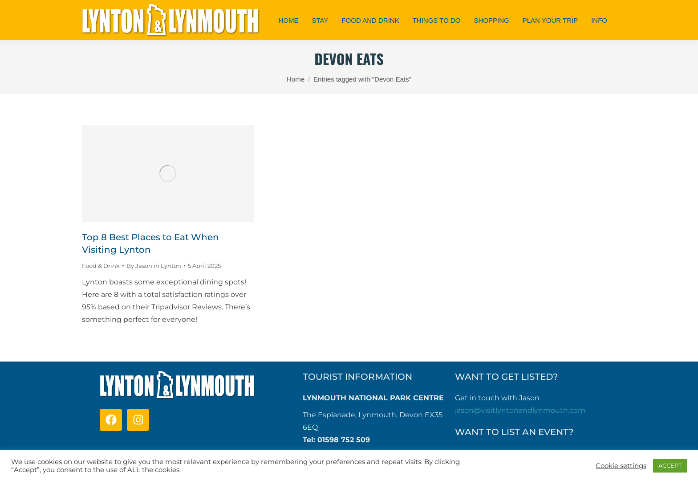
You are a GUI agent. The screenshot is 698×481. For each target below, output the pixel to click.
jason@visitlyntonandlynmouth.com (520, 410)
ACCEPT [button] (670, 465)
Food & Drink (101, 265)
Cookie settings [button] (621, 466)
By (153, 265)
